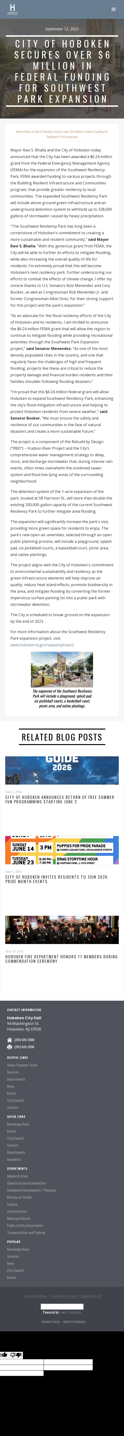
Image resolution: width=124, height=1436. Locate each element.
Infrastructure (17, 1211)
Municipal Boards (18, 1218)
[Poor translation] (16, 1355)
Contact (12, 1107)
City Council (15, 1100)
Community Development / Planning (31, 1190)
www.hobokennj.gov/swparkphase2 (42, 644)
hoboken (35, 1296)
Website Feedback (74, 1322)
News (28, 131)
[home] (12, 9)
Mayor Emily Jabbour (76, 1296)
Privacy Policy (51, 1322)
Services (13, 1072)
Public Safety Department (25, 1225)
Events (11, 1093)
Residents (14, 1159)
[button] (113, 9)
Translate (70, 1312)
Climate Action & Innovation (26, 1183)
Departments (16, 1079)
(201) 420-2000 (24, 1039)
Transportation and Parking (26, 1232)
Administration (17, 1176)
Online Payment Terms (22, 1065)
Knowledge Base (18, 1124)
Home (19, 131)
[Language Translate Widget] (62, 1307)
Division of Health (19, 1197)
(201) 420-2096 (24, 1046)
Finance (12, 1204)
